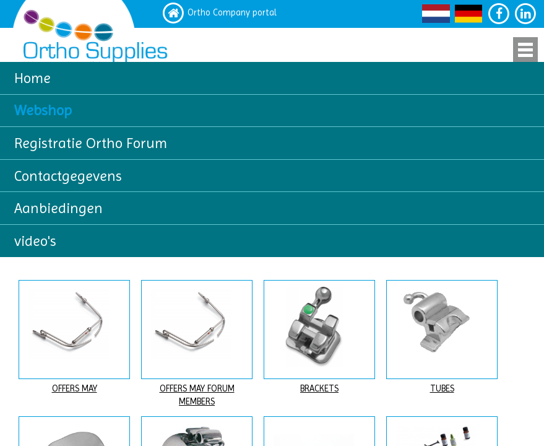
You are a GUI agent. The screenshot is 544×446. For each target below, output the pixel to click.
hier (207, 221)
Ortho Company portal (232, 12)
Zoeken (507, 167)
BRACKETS (319, 388)
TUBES (442, 388)
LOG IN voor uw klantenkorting (458, 237)
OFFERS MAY (74, 388)
